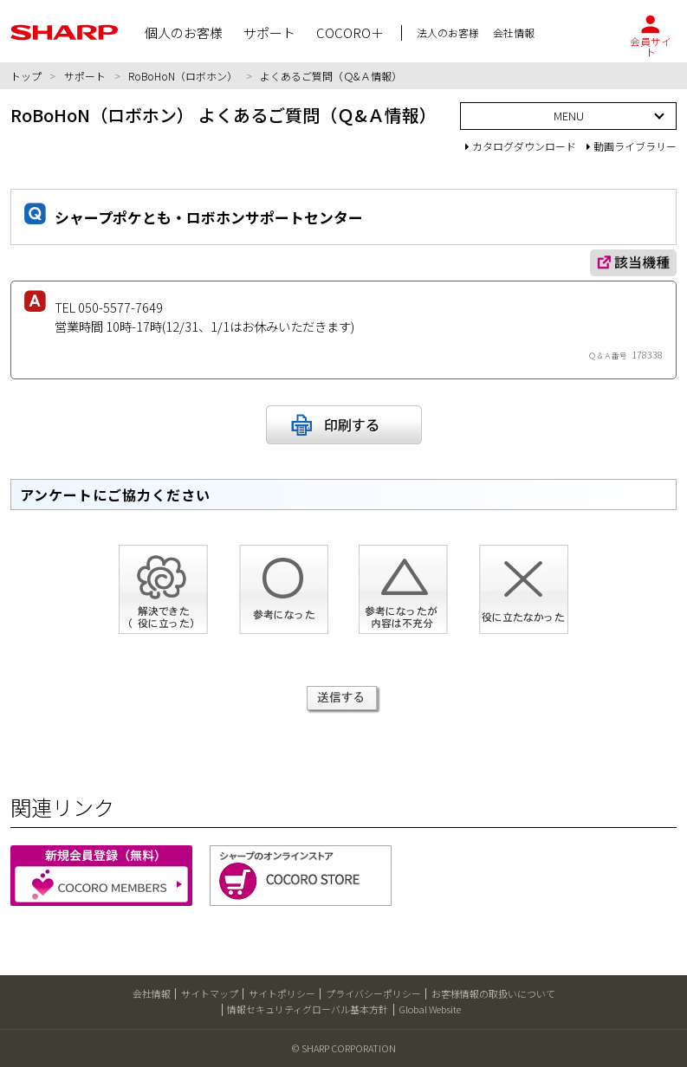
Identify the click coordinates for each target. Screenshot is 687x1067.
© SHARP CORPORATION (344, 1048)
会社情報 (152, 993)
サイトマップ (209, 993)
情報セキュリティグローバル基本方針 (307, 1009)
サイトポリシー (282, 993)
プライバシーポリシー (373, 993)
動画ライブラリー (632, 146)
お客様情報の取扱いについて (493, 993)
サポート (85, 75)
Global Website (430, 1009)
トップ (26, 75)
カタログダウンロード (520, 146)
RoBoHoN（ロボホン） (182, 75)
